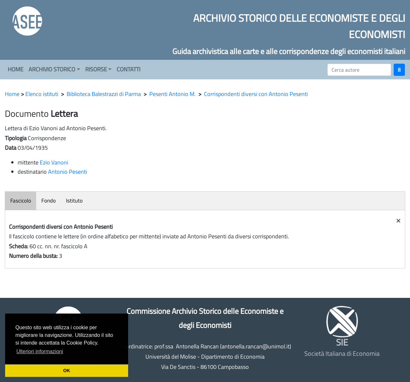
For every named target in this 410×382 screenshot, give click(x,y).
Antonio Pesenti (67, 171)
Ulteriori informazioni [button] (39, 351)
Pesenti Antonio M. (172, 94)
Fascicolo (20, 200)
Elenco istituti (41, 94)
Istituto (74, 200)
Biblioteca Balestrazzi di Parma (104, 94)
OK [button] (66, 370)
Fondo (48, 200)
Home (12, 94)
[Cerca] (359, 70)
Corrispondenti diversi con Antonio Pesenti (256, 94)
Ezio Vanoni (54, 162)
